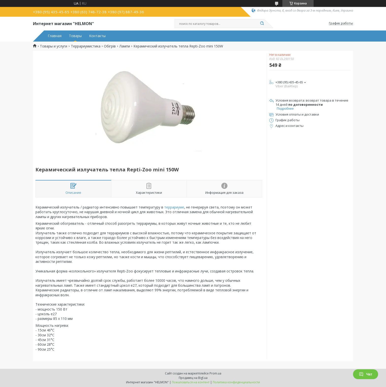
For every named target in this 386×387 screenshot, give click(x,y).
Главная (55, 36)
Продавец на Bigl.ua (193, 378)
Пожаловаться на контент (190, 382)
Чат (365, 374)
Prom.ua (215, 373)
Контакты (97, 36)
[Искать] (262, 23)
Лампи (124, 46)
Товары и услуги (53, 46)
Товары (75, 36)
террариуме (174, 207)
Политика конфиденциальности (236, 382)
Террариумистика (85, 46)
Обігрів (110, 46)
